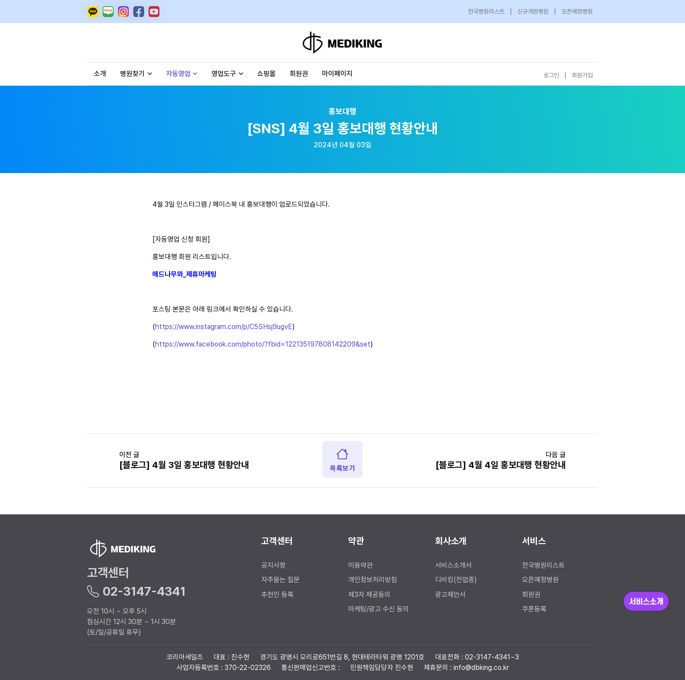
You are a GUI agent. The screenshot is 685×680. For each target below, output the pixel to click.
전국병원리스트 (486, 11)
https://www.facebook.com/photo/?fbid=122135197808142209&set (262, 344)
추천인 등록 (277, 594)
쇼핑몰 (266, 73)
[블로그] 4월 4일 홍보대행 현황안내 (501, 464)
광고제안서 (450, 594)
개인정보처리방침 (372, 580)
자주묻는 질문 (280, 580)
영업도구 (223, 73)
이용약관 (360, 565)
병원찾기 (136, 73)
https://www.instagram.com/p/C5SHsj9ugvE (223, 327)
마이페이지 (337, 73)
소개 (100, 73)
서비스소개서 (453, 565)
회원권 (299, 73)
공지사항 (273, 565)
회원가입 (582, 75)
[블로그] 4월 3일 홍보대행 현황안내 (184, 464)
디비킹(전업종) (456, 580)
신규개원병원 (533, 11)
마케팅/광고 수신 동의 (378, 609)
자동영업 (182, 73)
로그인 (551, 75)
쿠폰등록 (534, 609)
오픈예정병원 (577, 11)
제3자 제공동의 (369, 594)
